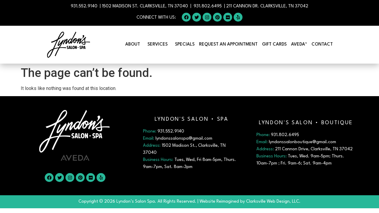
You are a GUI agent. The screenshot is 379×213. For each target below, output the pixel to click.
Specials (185, 44)
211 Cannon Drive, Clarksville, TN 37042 (314, 149)
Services (159, 45)
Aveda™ (299, 44)
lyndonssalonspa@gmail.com (183, 138)
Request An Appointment (228, 44)
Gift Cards (274, 44)
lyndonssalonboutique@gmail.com (302, 142)
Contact (323, 45)
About (134, 45)
